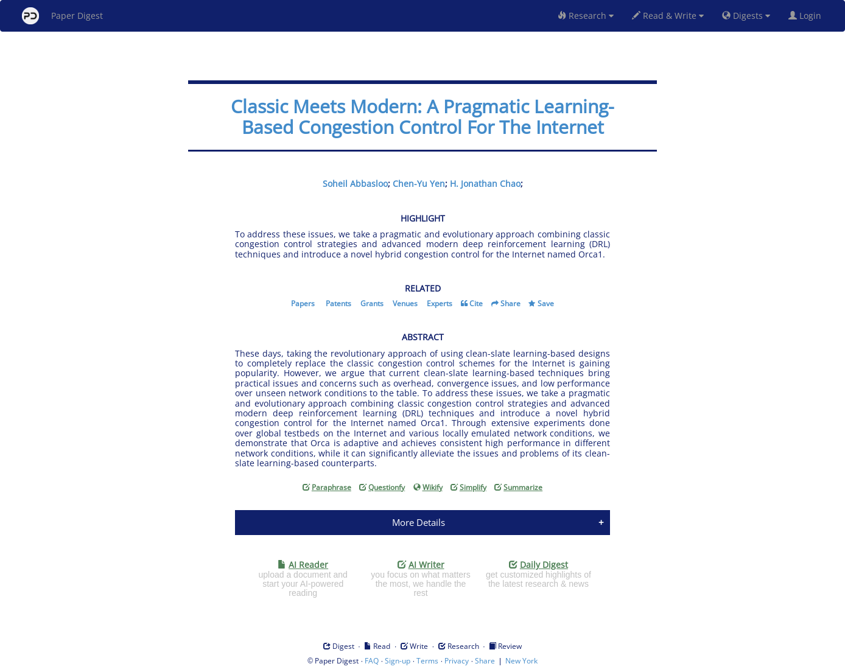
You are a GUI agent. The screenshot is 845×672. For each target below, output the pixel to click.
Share (510, 303)
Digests (746, 15)
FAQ (372, 661)
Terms (427, 661)
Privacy (456, 661)
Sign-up (397, 661)
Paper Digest (62, 15)
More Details (418, 522)
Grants (372, 303)
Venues (405, 303)
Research (586, 15)
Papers (303, 303)
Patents (338, 303)
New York (521, 661)
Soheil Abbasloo (355, 183)
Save (546, 303)
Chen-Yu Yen (419, 183)
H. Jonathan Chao (485, 183)
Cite (476, 303)
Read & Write (668, 15)
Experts (439, 303)
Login (807, 15)
